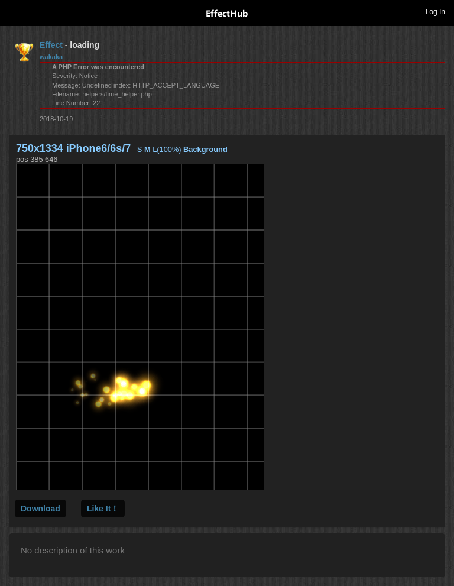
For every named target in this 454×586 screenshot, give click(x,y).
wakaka (51, 56)
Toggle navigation (14, 11)
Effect (51, 45)
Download (40, 508)
